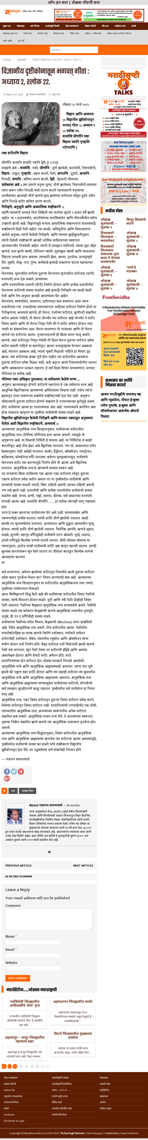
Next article (83, 865)
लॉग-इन (105, 26)
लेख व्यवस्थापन (72, 26)
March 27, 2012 (15, 94)
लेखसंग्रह (20, 26)
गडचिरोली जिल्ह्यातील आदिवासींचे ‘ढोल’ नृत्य (25, 1003)
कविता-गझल (105, 1108)
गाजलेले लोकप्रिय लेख (62, 1108)
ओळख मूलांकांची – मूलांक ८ (134, 236)
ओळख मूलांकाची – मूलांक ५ (109, 284)
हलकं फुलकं (7, 41)
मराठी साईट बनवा (60, 1096)
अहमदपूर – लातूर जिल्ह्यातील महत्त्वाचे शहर (25, 1039)
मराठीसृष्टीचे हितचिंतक (62, 1083)
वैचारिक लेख (43, 33)
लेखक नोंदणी (90, 26)
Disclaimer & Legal (14, 1120)
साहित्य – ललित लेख (93, 33)
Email (10, 950)
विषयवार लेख (58, 33)
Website (11, 963)
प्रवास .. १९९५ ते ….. (61, 1090)
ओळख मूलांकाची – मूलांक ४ (134, 284)
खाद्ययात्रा (104, 1096)
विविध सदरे (74, 33)
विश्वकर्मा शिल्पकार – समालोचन (108, 236)
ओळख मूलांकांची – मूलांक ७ (134, 250)
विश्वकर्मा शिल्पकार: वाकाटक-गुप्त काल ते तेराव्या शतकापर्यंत (110, 254)
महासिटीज (104, 1090)
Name (10, 936)
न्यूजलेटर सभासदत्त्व (13, 1096)
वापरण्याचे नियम (11, 1102)
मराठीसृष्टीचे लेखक (60, 1077)
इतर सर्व (21, 41)
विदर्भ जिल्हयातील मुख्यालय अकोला (73, 1035)
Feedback (9, 1114)
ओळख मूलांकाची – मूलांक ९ (109, 223)
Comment (13, 906)
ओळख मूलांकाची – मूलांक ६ (109, 271)
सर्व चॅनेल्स (34, 26)
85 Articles (73, 805)
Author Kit (9, 1090)
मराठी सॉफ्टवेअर (59, 1114)
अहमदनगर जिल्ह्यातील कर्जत (73, 1001)
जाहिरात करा (120, 26)
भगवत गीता (27, 790)
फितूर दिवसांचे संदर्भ (136, 221)
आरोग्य (103, 1102)
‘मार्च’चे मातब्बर (131, 269)
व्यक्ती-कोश (105, 1083)
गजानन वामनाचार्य (37, 94)
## (13, 790)
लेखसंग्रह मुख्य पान (10, 33)
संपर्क (133, 26)
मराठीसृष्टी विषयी (52, 26)
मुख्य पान (7, 26)
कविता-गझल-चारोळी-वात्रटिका (119, 33)
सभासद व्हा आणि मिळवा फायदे (118, 382)
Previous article (18, 865)
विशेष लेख (28, 33)
